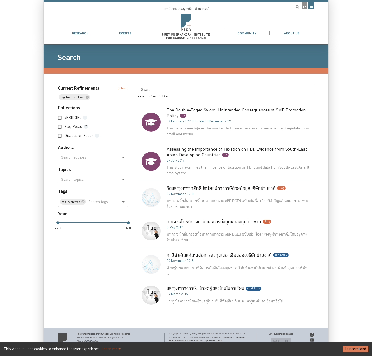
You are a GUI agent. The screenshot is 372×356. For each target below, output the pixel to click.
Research (80, 33)
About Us (291, 33)
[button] (186, 22)
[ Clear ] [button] (123, 88)
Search (69, 58)
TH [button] (304, 7)
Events (125, 33)
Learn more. (112, 349)
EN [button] (311, 7)
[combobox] (89, 157)
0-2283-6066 (91, 341)
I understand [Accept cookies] (355, 349)
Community (246, 33)
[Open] (123, 157)
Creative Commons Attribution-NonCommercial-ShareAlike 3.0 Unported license (207, 339)
